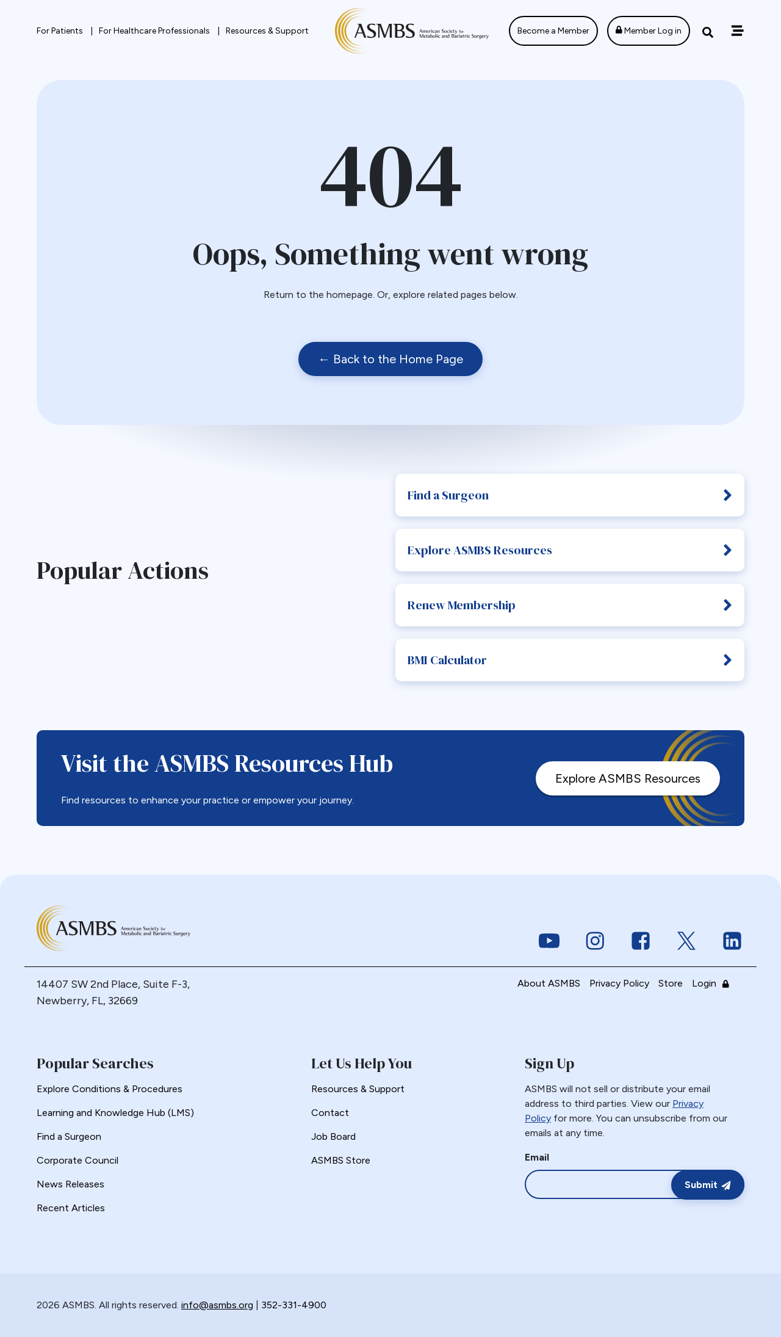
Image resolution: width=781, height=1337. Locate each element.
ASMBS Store (340, 1160)
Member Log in (649, 31)
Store (670, 983)
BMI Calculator (570, 660)
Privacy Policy (619, 983)
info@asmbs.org (217, 1305)
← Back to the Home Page (390, 359)
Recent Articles (71, 1208)
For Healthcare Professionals (155, 31)
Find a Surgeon (570, 495)
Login (713, 983)
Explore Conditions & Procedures (109, 1089)
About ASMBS (548, 983)
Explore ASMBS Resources (570, 550)
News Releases (70, 1184)
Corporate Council (77, 1160)
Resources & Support (267, 31)
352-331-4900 (293, 1305)
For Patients (61, 31)
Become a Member (553, 31)
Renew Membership (570, 605)
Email (537, 1157)
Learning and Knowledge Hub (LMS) (115, 1112)
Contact (330, 1112)
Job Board (333, 1136)
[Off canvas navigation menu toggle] (737, 31)
